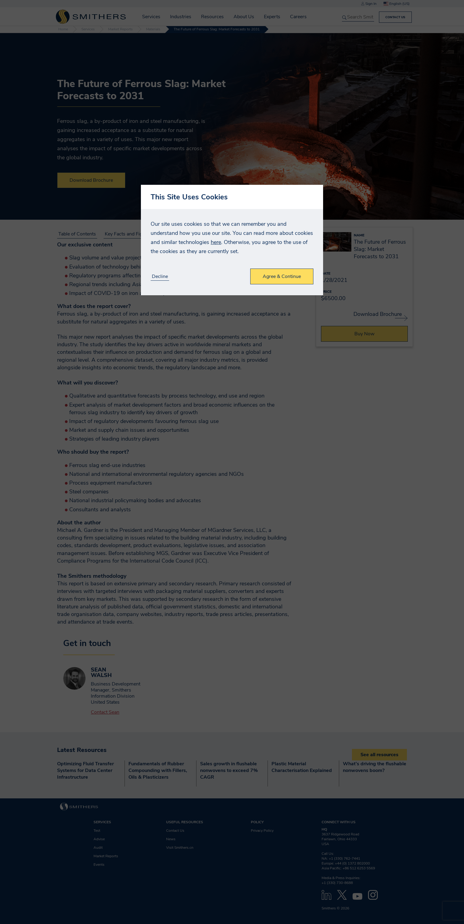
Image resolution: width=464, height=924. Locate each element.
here (216, 242)
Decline (160, 276)
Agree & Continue (282, 276)
